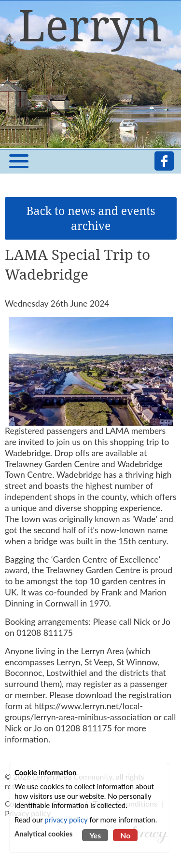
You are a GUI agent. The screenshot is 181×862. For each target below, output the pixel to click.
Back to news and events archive (91, 218)
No (125, 835)
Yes (95, 835)
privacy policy (65, 819)
